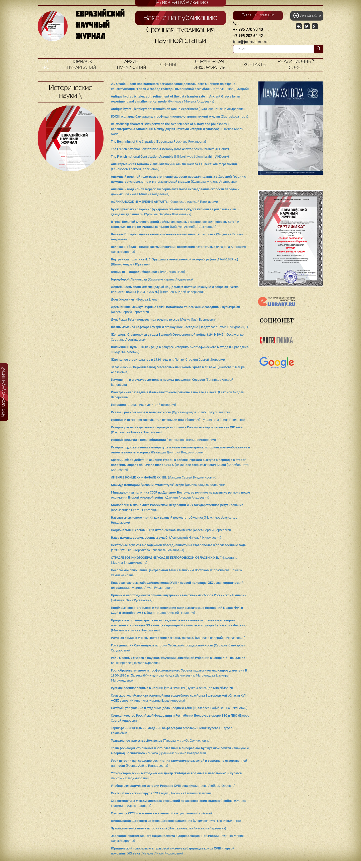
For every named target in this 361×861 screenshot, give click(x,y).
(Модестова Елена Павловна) (178, 420)
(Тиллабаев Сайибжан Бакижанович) (179, 708)
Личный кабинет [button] (307, 15)
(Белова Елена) (135, 299)
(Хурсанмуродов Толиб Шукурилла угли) (171, 412)
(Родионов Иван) (148, 272)
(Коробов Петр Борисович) (180, 465)
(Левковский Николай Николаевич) (166, 537)
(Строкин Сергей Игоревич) (168, 359)
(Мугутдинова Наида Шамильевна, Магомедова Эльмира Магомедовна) (179, 675)
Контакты (255, 65)
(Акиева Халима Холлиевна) (169, 485)
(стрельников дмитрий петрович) (143, 405)
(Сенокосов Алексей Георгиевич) (164, 202)
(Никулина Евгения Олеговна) (162, 793)
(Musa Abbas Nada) (177, 129)
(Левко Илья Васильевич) (164, 319)
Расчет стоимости (257, 15)
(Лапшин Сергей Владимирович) (164, 477)
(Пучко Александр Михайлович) (172, 688)
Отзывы (166, 65)
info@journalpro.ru (250, 41)
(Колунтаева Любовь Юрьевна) (173, 786)
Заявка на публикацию (180, 18)
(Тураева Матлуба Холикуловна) (161, 740)
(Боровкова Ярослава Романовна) (158, 141)
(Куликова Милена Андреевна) (178, 109)
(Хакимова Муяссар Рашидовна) (176, 821)
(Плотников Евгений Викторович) (163, 440)
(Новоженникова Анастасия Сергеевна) (168, 828)
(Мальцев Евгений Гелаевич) (161, 813)
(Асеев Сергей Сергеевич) (171, 530)
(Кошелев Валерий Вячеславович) (178, 638)
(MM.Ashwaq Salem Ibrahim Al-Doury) (170, 149)
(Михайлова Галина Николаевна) (179, 625)
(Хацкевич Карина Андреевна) (152, 279)
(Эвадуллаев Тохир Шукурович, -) (179, 327)
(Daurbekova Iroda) (179, 116)
